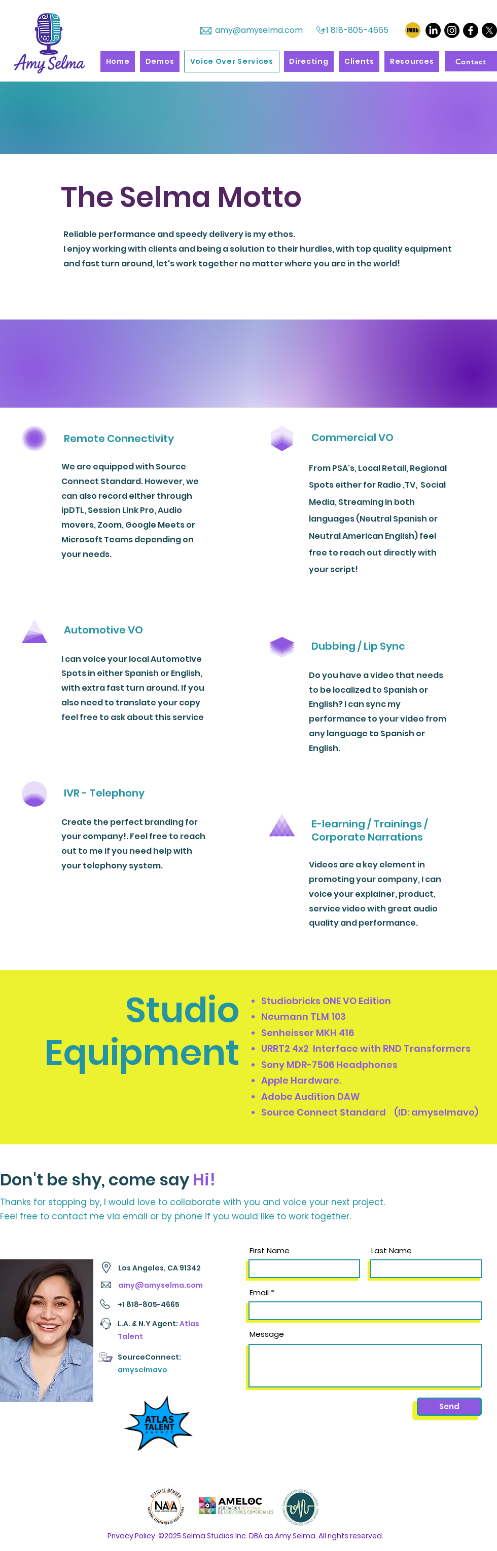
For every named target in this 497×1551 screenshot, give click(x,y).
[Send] (449, 1407)
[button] (159, 61)
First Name (270, 1250)
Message (267, 1334)
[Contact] (471, 61)
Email (259, 1292)
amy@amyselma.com (259, 30)
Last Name (391, 1250)
